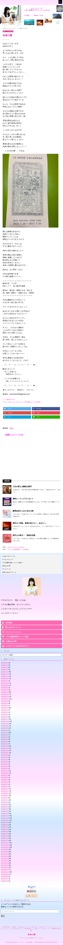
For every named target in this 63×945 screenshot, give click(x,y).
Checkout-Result (6, 926)
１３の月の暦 (37, 401)
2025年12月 (5, 674)
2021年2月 (4, 768)
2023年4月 (4, 712)
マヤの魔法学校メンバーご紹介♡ (12, 562)
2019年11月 (5, 791)
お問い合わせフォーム (9, 572)
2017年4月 (4, 861)
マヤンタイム (19, 401)
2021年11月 (5, 750)
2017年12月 (5, 843)
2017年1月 (4, 867)
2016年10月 (5, 874)
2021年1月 (4, 771)
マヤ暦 (25, 401)
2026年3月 (4, 667)
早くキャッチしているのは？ (15, 547)
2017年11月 (5, 845)
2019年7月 (4, 800)
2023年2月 (4, 717)
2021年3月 (4, 766)
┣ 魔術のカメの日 (9, 399)
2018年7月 (4, 827)
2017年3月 (4, 863)
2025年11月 (5, 676)
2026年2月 (4, 669)
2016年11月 (5, 872)
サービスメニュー (7, 559)
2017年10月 (5, 847)
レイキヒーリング (45, 928)
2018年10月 (5, 820)
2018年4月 (4, 834)
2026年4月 (4, 665)
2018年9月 (4, 822)
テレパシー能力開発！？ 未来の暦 (17, 549)
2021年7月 (4, 759)
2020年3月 (4, 784)
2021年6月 (4, 762)
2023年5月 (4, 710)
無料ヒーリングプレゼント (23, 499)
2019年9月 (4, 795)
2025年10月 (5, 678)
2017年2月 (4, 865)
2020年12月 (5, 773)
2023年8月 (4, 703)
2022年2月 (4, 744)
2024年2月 (4, 690)
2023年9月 (4, 701)
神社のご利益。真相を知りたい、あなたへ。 (30, 523)
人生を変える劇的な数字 (22, 486)
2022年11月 (5, 723)
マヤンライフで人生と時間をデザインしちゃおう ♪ (31, 937)
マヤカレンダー (11, 401)
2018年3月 (4, 836)
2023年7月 (4, 705)
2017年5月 (4, 858)
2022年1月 (4, 746)
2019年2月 (4, 811)
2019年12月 (5, 789)
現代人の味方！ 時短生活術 (24, 535)
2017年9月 (4, 849)
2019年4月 (4, 807)
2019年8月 (4, 798)
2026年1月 (4, 672)
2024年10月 (5, 685)
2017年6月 (4, 856)
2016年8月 (4, 876)
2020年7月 (4, 775)
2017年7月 (4, 854)
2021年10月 (5, 753)
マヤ (5, 401)
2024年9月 (4, 687)
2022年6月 (4, 735)
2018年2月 (4, 838)
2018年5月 (4, 831)
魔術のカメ (30, 401)
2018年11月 (5, 818)
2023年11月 (5, 696)
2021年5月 (4, 764)
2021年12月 (5, 748)
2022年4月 (4, 739)
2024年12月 (5, 683)
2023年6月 (4, 708)
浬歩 (11, 428)
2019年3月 (4, 809)
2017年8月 (4, 852)
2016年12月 (5, 870)
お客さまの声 (6, 566)
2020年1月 (4, 786)
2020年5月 (4, 780)
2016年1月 (4, 881)
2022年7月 (4, 732)
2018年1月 (4, 840)
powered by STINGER (52, 942)
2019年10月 (5, 793)
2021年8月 (4, 757)
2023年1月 (4, 719)
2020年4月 (4, 782)
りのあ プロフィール (8, 556)
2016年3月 (4, 879)
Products (14, 926)
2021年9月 (4, 755)
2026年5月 (4, 663)
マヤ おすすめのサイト (15, 928)
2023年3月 (4, 714)
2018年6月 (4, 829)
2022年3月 (4, 741)
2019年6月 (4, 802)
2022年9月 (4, 728)
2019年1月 (4, 813)
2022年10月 (5, 726)
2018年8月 (4, 825)
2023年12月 (5, 694)
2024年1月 (4, 692)
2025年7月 (4, 681)
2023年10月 (5, 699)
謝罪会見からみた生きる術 (23, 511)
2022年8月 (4, 730)
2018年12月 (5, 816)
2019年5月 (4, 804)
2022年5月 (4, 737)
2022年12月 (5, 721)
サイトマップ (6, 569)
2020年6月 (4, 777)
